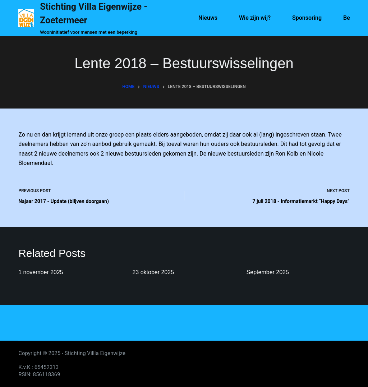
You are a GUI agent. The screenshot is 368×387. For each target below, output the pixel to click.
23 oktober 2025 (153, 272)
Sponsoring (307, 17)
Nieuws (207, 17)
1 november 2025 (40, 272)
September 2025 (268, 272)
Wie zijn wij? (255, 17)
